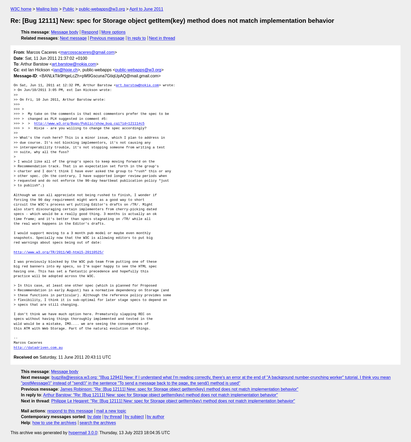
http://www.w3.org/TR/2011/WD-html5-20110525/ (59, 252)
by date (94, 416)
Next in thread (162, 38)
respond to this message (70, 411)
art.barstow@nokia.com (74, 64)
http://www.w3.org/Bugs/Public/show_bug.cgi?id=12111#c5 (89, 123)
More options (113, 32)
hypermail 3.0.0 (82, 432)
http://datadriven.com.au (38, 348)
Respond (90, 32)
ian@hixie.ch (66, 70)
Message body (64, 32)
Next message (73, 38)
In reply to (136, 38)
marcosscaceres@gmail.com (88, 52)
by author (155, 416)
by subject (134, 416)
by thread (113, 416)
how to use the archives (55, 423)
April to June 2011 (146, 9)
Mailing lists (47, 9)
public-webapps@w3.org (102, 9)
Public (68, 9)
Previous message (107, 38)
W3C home (20, 9)
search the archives (98, 423)
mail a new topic (111, 411)
